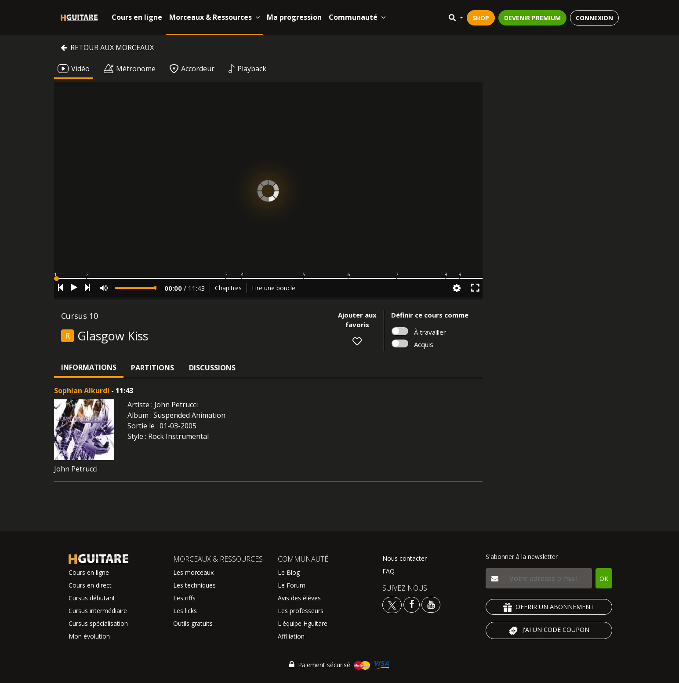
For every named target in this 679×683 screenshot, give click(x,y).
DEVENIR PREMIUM (532, 18)
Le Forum (291, 585)
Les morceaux (193, 572)
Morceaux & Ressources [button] (214, 17)
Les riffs (184, 598)
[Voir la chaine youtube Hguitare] (430, 604)
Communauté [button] (357, 17)
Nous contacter (404, 558)
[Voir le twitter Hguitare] (392, 604)
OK (603, 578)
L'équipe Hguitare (302, 623)
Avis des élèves (299, 598)
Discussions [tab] (212, 368)
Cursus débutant (92, 598)
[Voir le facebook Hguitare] (411, 604)
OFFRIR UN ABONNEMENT (548, 607)
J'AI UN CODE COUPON (548, 630)
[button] (268, 278)
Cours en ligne (137, 17)
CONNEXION (594, 18)
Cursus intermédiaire (98, 610)
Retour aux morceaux (107, 47)
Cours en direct (90, 585)
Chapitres (228, 288)
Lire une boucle (273, 288)
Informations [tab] (88, 367)
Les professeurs (300, 610)
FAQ (388, 571)
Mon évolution (89, 636)
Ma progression (294, 17)
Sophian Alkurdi (81, 390)
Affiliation (291, 636)
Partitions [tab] (152, 368)
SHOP (480, 18)
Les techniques (194, 585)
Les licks (185, 610)
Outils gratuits (193, 623)
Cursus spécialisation (98, 623)
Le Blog (289, 572)
